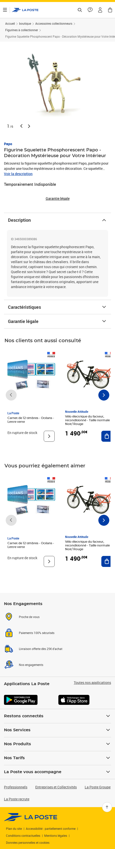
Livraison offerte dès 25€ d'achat (40, 649)
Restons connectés (57, 716)
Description (57, 220)
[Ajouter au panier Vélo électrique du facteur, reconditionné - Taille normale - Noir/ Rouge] (107, 436)
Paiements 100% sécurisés (36, 633)
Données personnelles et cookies (27, 843)
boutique (25, 23)
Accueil (10, 23)
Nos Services (57, 730)
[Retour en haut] (107, 807)
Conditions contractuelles (23, 836)
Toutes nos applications (92, 683)
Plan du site (14, 829)
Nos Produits (57, 744)
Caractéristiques (57, 307)
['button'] (25, 10)
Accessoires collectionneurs (53, 23)
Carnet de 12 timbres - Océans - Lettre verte (30, 420)
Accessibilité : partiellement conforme (51, 829)
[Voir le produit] (49, 436)
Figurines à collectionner (21, 30)
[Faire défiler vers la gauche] (11, 395)
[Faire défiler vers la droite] (104, 395)
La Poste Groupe (98, 787)
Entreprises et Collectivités (56, 787)
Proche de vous (29, 617)
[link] (30, 817)
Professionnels (15, 787)
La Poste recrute (16, 799)
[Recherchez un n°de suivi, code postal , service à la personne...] (79, 9)
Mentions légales (55, 836)
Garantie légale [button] (58, 198)
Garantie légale (57, 321)
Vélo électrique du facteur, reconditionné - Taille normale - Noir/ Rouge (88, 420)
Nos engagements (31, 665)
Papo (8, 143)
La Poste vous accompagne (57, 772)
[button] (100, 10)
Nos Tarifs (57, 758)
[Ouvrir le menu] (5, 10)
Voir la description (18, 173)
